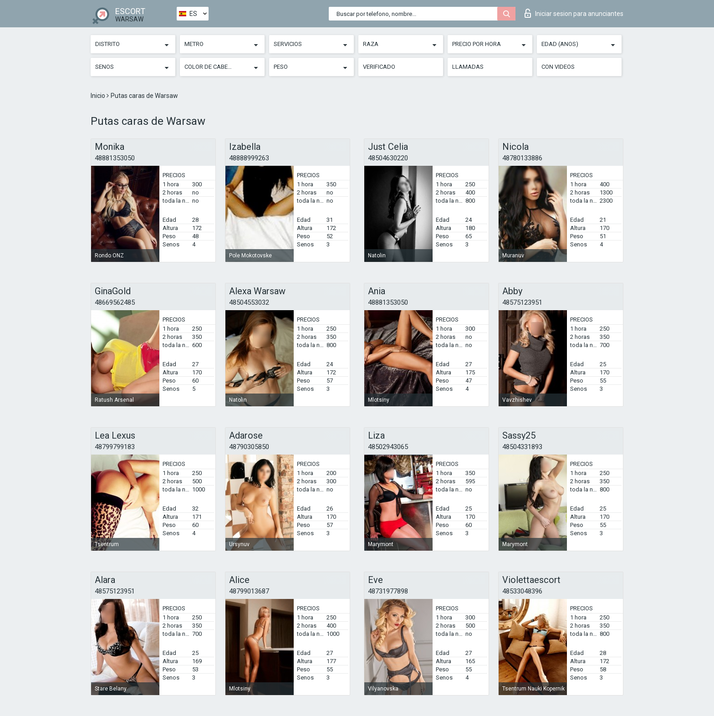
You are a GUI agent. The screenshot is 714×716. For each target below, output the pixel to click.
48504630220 (388, 158)
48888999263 (249, 158)
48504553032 (249, 302)
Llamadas (468, 66)
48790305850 (249, 447)
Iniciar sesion (574, 13)
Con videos (558, 66)
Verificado (379, 66)
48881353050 (115, 158)
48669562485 (115, 302)
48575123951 (522, 302)
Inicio (99, 95)
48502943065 (388, 447)
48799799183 (115, 447)
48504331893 (522, 447)
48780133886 (522, 158)
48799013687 (249, 591)
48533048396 (522, 591)
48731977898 (388, 591)
